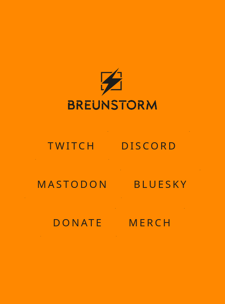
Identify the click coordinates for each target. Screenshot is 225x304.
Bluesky (160, 184)
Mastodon (73, 184)
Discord (149, 145)
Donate (78, 222)
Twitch (72, 145)
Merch (150, 222)
